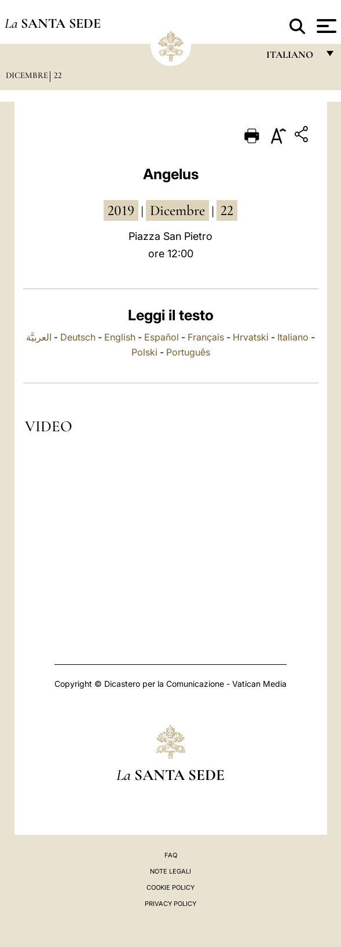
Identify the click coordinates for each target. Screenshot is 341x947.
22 (58, 75)
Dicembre (27, 75)
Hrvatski (251, 337)
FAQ (170, 855)
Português (188, 352)
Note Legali (170, 871)
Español (161, 337)
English (119, 337)
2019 (121, 210)
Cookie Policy (170, 887)
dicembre (177, 210)
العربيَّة (39, 337)
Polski (144, 352)
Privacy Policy (170, 904)
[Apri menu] (325, 26)
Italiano (293, 337)
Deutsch (78, 337)
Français (206, 337)
